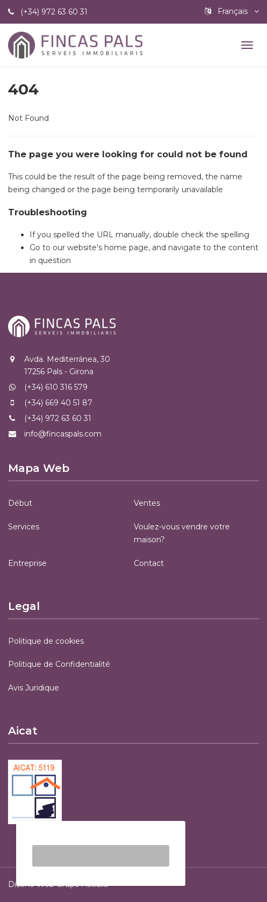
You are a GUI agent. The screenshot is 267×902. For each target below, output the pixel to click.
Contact (149, 563)
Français (232, 11)
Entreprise (27, 563)
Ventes (147, 503)
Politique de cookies (46, 641)
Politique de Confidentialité (59, 664)
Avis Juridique (33, 688)
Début (20, 503)
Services (23, 527)
